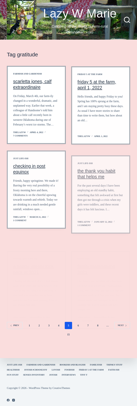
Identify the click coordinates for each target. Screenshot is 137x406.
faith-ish (113, 370)
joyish (53, 375)
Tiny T (83, 375)
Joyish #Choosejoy (35, 370)
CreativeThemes (61, 388)
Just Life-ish (20, 163)
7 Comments (20, 136)
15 (68, 334)
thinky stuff (114, 364)
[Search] (127, 20)
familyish (96, 364)
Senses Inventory (34, 375)
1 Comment (19, 225)
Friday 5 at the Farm (89, 76)
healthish (13, 370)
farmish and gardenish (27, 74)
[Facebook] (8, 400)
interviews (69, 375)
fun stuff (13, 375)
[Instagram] (13, 400)
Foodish (69, 370)
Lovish (56, 370)
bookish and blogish (72, 364)
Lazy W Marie (80, 13)
